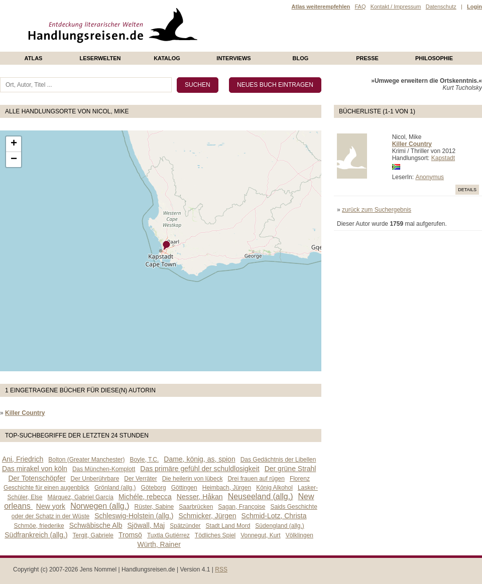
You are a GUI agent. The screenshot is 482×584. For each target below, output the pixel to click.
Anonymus (429, 177)
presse (367, 58)
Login (474, 7)
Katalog (167, 58)
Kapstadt (443, 158)
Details (467, 189)
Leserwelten (99, 58)
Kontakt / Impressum (396, 7)
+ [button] (14, 144)
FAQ (360, 7)
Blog (301, 58)
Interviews (233, 58)
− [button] (14, 159)
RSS (221, 569)
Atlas (34, 58)
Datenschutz (441, 7)
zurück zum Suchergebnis (376, 209)
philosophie (434, 58)
